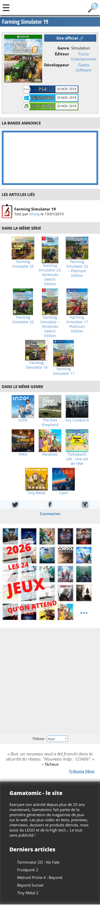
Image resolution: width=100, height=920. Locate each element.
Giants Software (83, 67)
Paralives (50, 454)
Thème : (50, 738)
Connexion (50, 513)
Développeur (56, 64)
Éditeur (62, 53)
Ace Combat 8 (77, 420)
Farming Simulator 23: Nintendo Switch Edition (50, 274)
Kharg (34, 213)
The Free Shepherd (50, 422)
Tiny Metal (36, 493)
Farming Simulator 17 (63, 371)
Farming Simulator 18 (36, 365)
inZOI (23, 420)
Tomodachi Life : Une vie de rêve (77, 459)
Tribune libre (81, 771)
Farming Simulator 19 (35, 208)
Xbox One (42, 106)
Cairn (63, 493)
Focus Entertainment (83, 56)
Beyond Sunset (30, 885)
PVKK (23, 454)
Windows (42, 98)
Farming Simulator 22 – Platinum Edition (77, 268)
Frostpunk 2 (27, 869)
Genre (63, 48)
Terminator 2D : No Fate (38, 862)
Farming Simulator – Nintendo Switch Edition (50, 326)
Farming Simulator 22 (23, 319)
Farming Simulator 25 (23, 264)
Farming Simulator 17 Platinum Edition (77, 324)
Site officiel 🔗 (70, 38)
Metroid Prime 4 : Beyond (39, 877)
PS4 (42, 89)
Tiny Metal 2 (28, 892)
